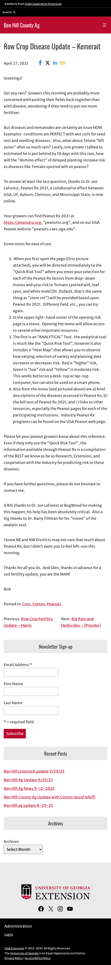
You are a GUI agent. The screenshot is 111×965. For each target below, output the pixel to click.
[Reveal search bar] (9, 12)
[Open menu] (104, 25)
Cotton (38, 604)
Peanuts (54, 604)
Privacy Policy (13, 958)
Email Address (18, 664)
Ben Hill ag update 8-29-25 (28, 805)
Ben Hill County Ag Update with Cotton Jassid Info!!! (49, 797)
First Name (13, 683)
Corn (26, 604)
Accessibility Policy (38, 958)
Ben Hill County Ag (22, 25)
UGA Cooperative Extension (43, 4)
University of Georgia (24, 953)
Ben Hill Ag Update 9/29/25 (28, 779)
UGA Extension (14, 948)
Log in (8, 935)
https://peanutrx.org (22, 222)
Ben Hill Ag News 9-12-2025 (29, 788)
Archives (11, 841)
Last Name (13, 702)
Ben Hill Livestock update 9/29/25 (34, 771)
